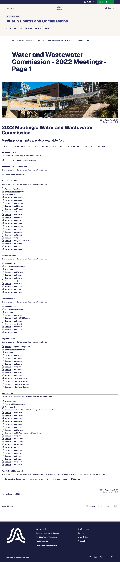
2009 (104, 146)
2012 (85, 146)
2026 (5, 146)
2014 (73, 146)
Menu (12, 8)
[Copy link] (90, 506)
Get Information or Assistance (47, 533)
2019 (42, 146)
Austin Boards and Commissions (23, 40)
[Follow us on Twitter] (101, 557)
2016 (61, 146)
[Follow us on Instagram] (95, 557)
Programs (18, 28)
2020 (36, 146)
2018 (48, 146)
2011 (91, 146)
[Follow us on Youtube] (112, 557)
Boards (38, 28)
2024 (17, 146)
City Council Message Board (47, 545)
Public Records (42, 541)
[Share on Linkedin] (115, 506)
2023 (23, 146)
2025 (11, 146)
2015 (67, 146)
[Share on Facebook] (108, 506)
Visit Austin (40, 529)
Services (28, 28)
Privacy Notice (83, 541)
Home (8, 28)
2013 (79, 146)
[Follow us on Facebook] (90, 557)
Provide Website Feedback (46, 537)
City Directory (83, 529)
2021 (29, 146)
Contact (47, 28)
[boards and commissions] (60, 118)
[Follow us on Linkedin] (107, 557)
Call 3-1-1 (90, 2)
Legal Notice (83, 537)
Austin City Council (13, 16)
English (104, 2)
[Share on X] (101, 506)
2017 (54, 146)
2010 (98, 146)
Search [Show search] (111, 8)
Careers (81, 533)
